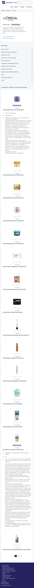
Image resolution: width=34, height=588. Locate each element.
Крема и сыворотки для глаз (8, 569)
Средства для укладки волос (8, 578)
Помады (4, 573)
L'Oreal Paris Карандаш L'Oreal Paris (17, 373)
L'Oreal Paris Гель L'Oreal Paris (17, 396)
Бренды (22, 7)
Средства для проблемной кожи (17, 72)
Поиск (31, 2)
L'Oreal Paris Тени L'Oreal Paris (17, 304)
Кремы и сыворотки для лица (17, 52)
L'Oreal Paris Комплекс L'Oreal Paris (17, 282)
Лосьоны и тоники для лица (17, 57)
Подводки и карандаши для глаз (17, 63)
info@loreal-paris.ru (9, 38)
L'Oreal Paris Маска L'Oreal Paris (17, 123)
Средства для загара (17, 69)
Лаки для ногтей (17, 55)
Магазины (29, 7)
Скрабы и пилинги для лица (17, 66)
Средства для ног (6, 576)
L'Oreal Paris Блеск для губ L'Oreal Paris (17, 327)
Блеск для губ (17, 49)
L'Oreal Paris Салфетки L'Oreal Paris (17, 259)
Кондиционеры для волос (8, 568)
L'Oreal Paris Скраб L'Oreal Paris (17, 481)
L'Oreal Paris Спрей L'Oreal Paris (17, 350)
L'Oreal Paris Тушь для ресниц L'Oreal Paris (17, 542)
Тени (17, 74)
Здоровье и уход (6, 566)
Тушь (17, 80)
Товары (16, 7)
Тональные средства (17, 77)
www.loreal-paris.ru (9, 36)
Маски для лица (17, 60)
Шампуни (4, 581)
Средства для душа (6, 575)
